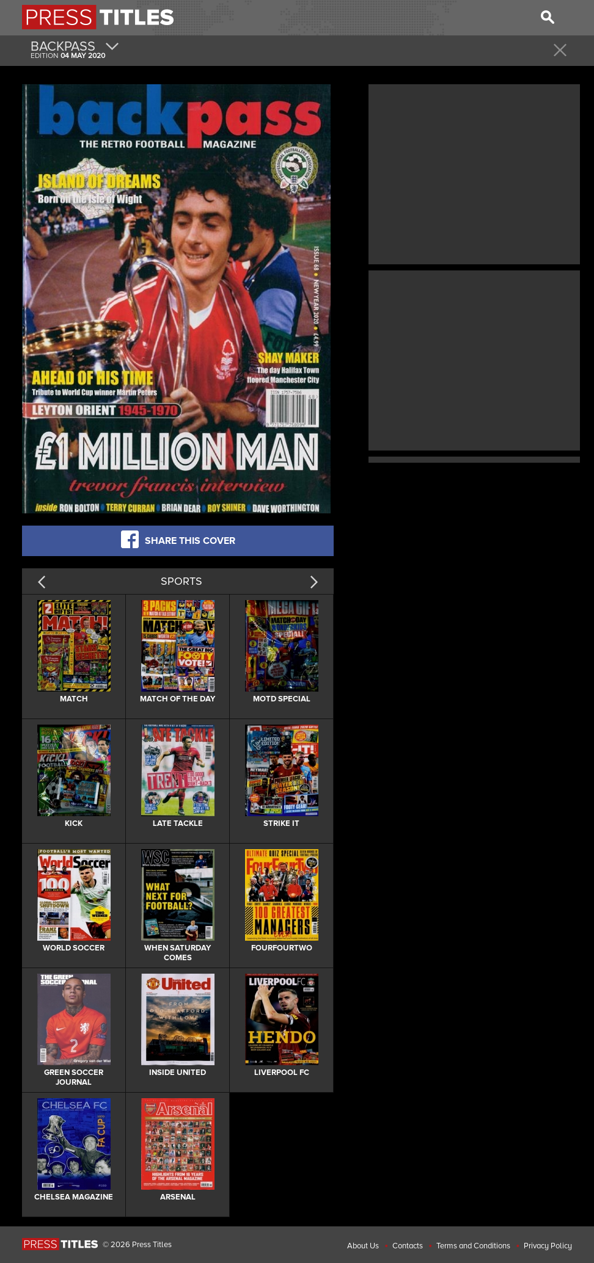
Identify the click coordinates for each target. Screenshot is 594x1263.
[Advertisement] (474, 172)
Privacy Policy (548, 1246)
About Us (363, 1246)
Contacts (407, 1246)
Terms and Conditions (473, 1246)
